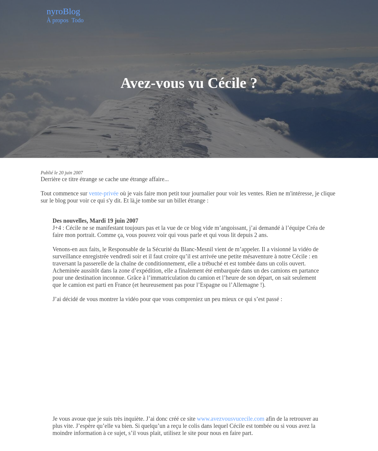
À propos (58, 20)
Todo (78, 20)
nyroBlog (63, 11)
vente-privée (103, 193)
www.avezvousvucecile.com (231, 418)
